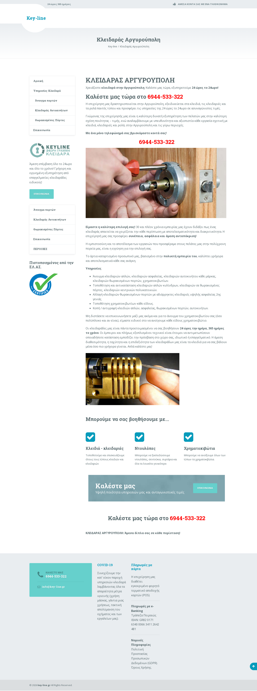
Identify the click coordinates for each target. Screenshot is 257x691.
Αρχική (39, 82)
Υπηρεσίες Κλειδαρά (48, 93)
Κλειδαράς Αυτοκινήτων (45, 117)
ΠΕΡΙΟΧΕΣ (41, 267)
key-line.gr (44, 685)
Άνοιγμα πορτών (48, 103)
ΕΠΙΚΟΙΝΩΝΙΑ (204, 488)
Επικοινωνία (43, 141)
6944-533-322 (156, 142)
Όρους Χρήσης (141, 668)
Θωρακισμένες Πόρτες (52, 130)
